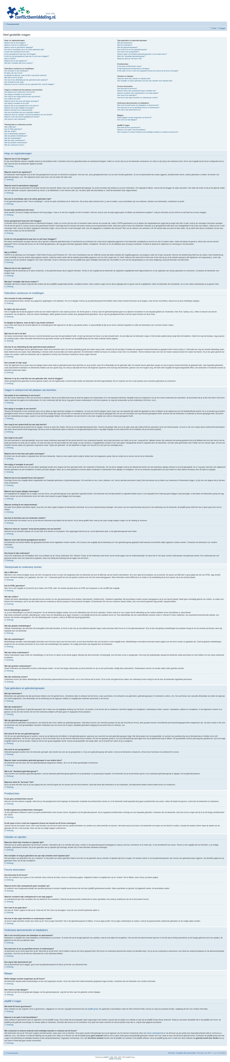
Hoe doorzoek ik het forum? (127, 88)
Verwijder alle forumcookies (186, 1053)
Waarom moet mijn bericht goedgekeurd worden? (22, 117)
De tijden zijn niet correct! (13, 73)
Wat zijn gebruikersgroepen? (127, 47)
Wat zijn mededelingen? (13, 138)
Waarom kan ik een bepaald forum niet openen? (21, 106)
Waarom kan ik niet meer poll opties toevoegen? (21, 101)
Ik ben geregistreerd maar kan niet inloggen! (20, 54)
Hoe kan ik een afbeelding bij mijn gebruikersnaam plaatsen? (26, 80)
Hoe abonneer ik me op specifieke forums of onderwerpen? (138, 107)
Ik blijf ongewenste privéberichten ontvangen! (133, 68)
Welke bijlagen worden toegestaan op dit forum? (134, 117)
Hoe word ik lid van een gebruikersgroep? (132, 49)
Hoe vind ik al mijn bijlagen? (127, 120)
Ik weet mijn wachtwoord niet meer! (17, 52)
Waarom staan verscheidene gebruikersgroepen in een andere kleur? (142, 54)
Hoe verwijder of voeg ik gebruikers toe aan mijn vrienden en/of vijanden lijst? (144, 81)
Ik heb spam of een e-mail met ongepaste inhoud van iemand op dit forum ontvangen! (147, 71)
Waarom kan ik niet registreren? (15, 61)
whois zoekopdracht (155, 1033)
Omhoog (10, 166)
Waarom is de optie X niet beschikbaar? (131, 130)
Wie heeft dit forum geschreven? (128, 127)
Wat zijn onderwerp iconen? (14, 145)
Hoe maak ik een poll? (12, 99)
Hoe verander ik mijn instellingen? (16, 71)
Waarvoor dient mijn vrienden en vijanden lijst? (133, 78)
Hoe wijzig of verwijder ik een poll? (16, 103)
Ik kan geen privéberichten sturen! (129, 66)
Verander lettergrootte (223, 23)
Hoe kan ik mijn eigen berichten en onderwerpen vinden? (137, 97)
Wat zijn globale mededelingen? (15, 136)
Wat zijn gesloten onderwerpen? (15, 142)
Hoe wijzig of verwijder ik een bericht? (17, 94)
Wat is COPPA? (10, 58)
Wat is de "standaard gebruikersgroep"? (131, 56)
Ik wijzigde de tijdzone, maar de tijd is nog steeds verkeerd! (25, 75)
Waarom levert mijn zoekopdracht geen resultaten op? (136, 91)
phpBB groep (93, 1009)
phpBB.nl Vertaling (115, 1059)
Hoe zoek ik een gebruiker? (127, 95)
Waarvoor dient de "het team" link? (129, 58)
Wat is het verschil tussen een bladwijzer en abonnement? (138, 105)
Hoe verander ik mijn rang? (14, 82)
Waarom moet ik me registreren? (16, 45)
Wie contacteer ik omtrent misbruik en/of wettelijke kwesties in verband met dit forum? (148, 132)
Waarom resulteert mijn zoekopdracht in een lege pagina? (137, 93)
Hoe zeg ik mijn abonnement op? (129, 110)
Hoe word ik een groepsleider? (128, 52)
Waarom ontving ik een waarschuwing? (18, 110)
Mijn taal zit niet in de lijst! (13, 77)
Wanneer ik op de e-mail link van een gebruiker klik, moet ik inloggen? (29, 84)
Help (214, 28)
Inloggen (222, 28)
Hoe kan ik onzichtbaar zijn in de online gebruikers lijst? (24, 49)
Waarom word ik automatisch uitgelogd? (18, 47)
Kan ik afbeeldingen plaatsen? (15, 133)
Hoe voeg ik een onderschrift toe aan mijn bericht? (22, 96)
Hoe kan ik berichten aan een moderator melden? (22, 112)
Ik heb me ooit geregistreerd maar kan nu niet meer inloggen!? (26, 56)
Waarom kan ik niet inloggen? (15, 43)
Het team (171, 1053)
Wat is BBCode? (10, 127)
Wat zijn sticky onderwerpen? (14, 140)
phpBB (106, 1057)
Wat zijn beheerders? (124, 43)
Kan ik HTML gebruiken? (13, 129)
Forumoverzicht (13, 24)
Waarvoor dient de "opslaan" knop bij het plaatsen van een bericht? (28, 114)
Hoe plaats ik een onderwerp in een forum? (19, 92)
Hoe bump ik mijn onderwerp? (15, 119)
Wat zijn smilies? (10, 131)
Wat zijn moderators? (124, 45)
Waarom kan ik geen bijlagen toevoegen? (19, 108)
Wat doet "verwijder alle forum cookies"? (18, 63)
